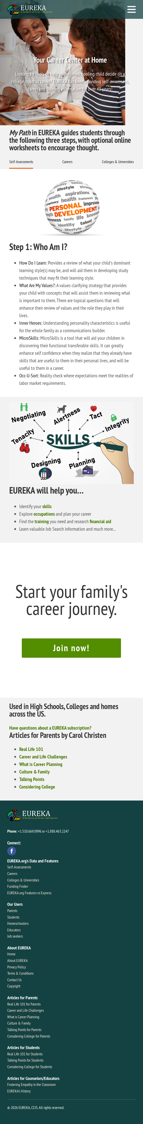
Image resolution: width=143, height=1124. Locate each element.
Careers (67, 161)
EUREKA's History (19, 1090)
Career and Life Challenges (43, 756)
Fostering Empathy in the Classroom (31, 1084)
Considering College (37, 786)
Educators (14, 929)
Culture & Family (34, 771)
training (42, 521)
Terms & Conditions (20, 973)
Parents (12, 910)
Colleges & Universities (118, 161)
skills (47, 506)
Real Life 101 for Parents (24, 1003)
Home (11, 953)
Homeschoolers (18, 923)
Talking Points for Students (25, 1060)
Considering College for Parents (28, 1036)
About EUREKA (17, 960)
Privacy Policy (16, 966)
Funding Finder (17, 886)
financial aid (100, 521)
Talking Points (31, 779)
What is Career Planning (40, 764)
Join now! (71, 648)
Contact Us (14, 979)
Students (13, 917)
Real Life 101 (31, 749)
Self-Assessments (21, 161)
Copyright (13, 985)
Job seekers (15, 936)
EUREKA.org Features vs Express (29, 892)
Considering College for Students (29, 1066)
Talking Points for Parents (24, 1029)
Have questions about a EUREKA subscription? (50, 728)
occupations (44, 514)
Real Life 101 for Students (25, 1053)
